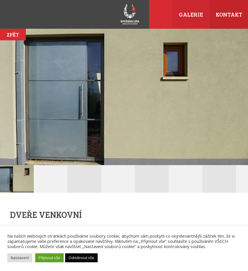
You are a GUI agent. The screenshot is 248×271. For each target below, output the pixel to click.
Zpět (13, 34)
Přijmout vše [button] (49, 257)
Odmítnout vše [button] (81, 257)
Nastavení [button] (20, 257)
